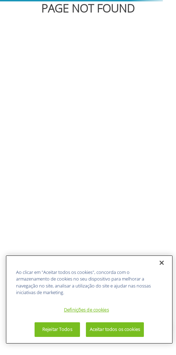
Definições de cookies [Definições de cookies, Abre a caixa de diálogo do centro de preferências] (86, 310)
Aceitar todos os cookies (115, 329)
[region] (89, 299)
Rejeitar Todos (57, 329)
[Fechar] (161, 262)
